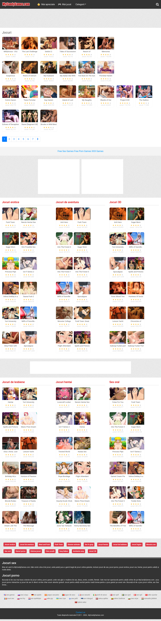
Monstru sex (151, 546)
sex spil (138, 597)
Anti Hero (64, 224)
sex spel (126, 597)
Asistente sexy (78, 553)
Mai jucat (66, 4)
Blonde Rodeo (10, 503)
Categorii (80, 4)
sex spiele (36, 597)
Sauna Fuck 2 (28, 298)
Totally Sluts (136, 503)
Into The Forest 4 (64, 249)
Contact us (80, 614)
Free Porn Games (82, 153)
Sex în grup (89, 546)
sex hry (21, 600)
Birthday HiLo (10, 478)
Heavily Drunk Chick (64, 503)
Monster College (64, 323)
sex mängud (87, 600)
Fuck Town (59, 546)
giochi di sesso (100, 597)
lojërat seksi (80, 604)
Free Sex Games (66, 153)
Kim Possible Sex (29, 249)
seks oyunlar (151, 597)
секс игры (23, 597)
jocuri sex (9, 600)
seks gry (48, 600)
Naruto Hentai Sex (28, 224)
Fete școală (50, 553)
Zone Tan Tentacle (64, 527)
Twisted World (64, 453)
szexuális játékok (149, 600)
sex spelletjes (34, 600)
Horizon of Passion (28, 478)
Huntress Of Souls (136, 298)
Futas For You (118, 404)
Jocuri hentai (64, 384)
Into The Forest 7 (64, 273)
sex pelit (73, 600)
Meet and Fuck (44, 546)
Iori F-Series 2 (28, 273)
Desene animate (74, 546)
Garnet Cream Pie (118, 478)
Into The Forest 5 (82, 273)
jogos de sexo (69, 597)
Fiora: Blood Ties (117, 298)
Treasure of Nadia (28, 503)
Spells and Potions (82, 348)
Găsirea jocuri (36, 553)
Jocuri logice (136, 546)
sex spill (114, 597)
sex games (9, 597)
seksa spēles (102, 600)
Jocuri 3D (115, 204)
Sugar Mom (10, 249)
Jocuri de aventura (67, 204)
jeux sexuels (84, 597)
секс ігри (61, 600)
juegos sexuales (52, 597)
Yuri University (10, 323)
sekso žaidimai (118, 600)
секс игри (133, 600)
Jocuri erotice (10, 204)
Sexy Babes (63, 553)
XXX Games (97, 153)
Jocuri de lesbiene (13, 384)
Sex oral (114, 384)
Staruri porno (21, 553)
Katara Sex (82, 453)
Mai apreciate (48, 4)
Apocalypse (28, 348)
